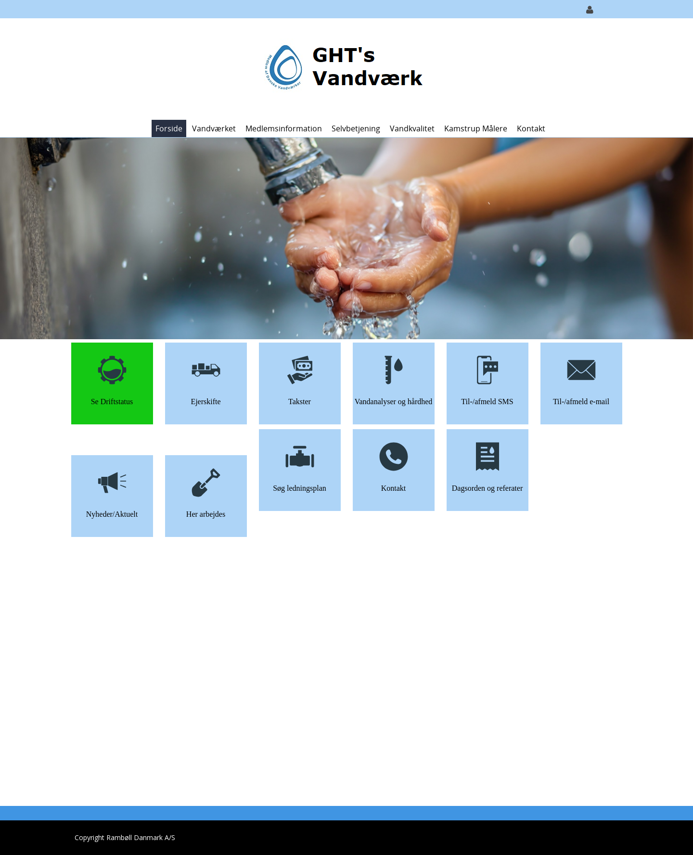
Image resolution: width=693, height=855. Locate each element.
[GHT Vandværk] (343, 68)
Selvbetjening (356, 128)
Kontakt (531, 128)
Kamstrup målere (475, 128)
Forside (168, 128)
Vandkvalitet (412, 128)
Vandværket (214, 128)
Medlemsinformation (283, 128)
